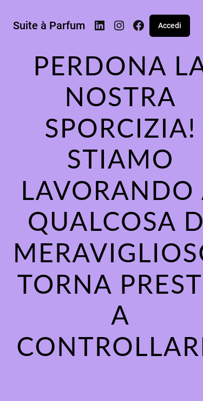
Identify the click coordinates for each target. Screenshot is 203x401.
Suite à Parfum (49, 25)
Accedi (169, 25)
